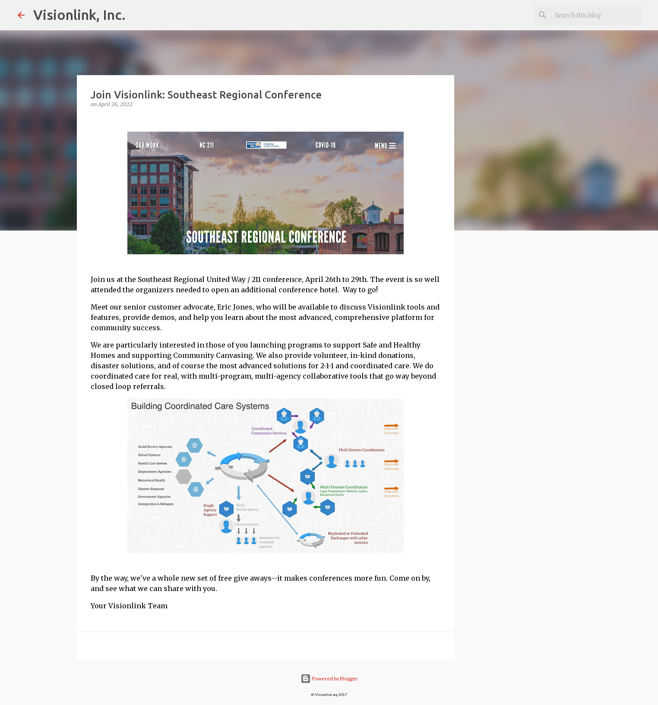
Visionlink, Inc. (79, 14)
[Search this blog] (596, 15)
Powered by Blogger (329, 678)
